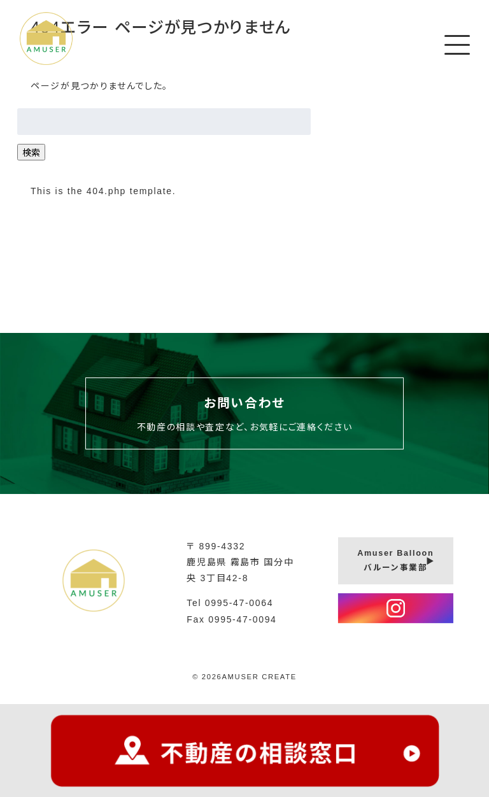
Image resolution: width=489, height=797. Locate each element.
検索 (31, 153)
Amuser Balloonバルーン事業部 (395, 560)
